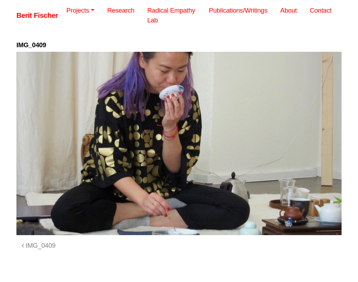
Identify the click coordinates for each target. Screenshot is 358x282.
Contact (320, 10)
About (288, 10)
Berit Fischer (37, 15)
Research (121, 10)
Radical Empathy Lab (171, 15)
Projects (77, 10)
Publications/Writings (238, 10)
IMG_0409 (39, 245)
